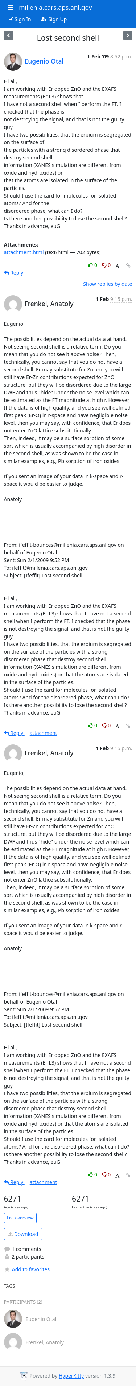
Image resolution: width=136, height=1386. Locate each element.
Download (23, 1234)
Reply (14, 272)
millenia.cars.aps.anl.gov (55, 7)
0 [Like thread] (93, 264)
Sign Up (54, 19)
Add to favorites (27, 1269)
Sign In (20, 19)
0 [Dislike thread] (106, 264)
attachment (43, 732)
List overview (20, 1218)
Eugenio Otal (44, 61)
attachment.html (24, 252)
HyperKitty (71, 1376)
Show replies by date (107, 283)
